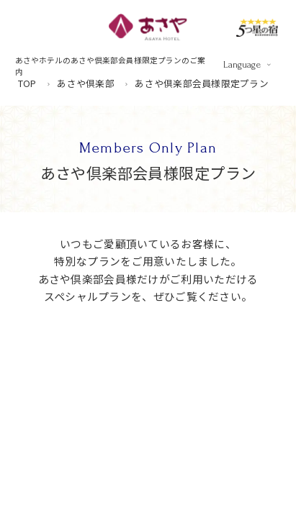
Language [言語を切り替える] (242, 64)
